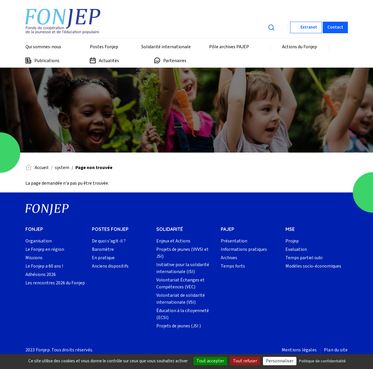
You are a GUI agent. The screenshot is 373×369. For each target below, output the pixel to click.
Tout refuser (245, 361)
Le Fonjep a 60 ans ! (44, 266)
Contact (335, 27)
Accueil (42, 167)
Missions (33, 258)
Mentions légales (299, 350)
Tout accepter (210, 361)
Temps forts (233, 266)
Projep (292, 241)
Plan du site (336, 350)
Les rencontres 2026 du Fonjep (55, 283)
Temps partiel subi (303, 258)
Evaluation (296, 249)
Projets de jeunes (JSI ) (178, 326)
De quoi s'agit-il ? (109, 241)
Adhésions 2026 (40, 274)
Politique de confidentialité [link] (322, 361)
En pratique (103, 258)
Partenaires (174, 61)
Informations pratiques (244, 249)
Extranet (308, 27)
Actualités (109, 61)
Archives (229, 258)
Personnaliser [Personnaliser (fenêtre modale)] (280, 361)
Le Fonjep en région (44, 249)
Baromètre (103, 249)
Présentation (234, 241)
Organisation (38, 241)
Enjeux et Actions (173, 241)
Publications (47, 61)
